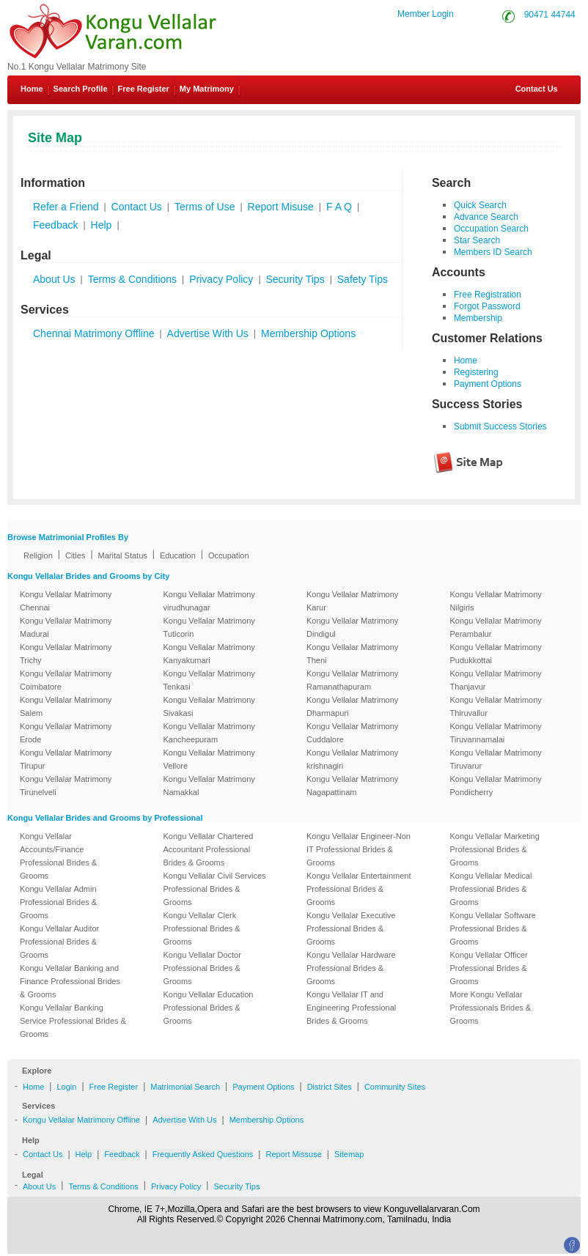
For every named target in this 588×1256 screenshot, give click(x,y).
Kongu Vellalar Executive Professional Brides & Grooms (351, 928)
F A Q (339, 207)
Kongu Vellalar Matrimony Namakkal (209, 786)
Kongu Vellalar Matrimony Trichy (65, 654)
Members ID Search (493, 252)
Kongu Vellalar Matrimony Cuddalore (352, 733)
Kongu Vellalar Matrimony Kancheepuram (209, 733)
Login (66, 1086)
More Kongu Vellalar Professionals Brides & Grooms (491, 1007)
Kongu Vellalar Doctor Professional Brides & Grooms (202, 968)
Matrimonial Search (185, 1086)
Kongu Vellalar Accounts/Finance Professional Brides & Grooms (58, 856)
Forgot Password (487, 306)
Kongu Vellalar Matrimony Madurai (65, 627)
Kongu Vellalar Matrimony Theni (352, 654)
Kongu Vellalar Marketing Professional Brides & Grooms (495, 849)
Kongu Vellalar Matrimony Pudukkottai (496, 654)
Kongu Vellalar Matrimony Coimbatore (65, 680)
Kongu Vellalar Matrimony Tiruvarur (496, 759)
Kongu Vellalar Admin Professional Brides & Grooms (58, 902)
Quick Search (480, 205)
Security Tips (295, 279)
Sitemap (349, 1154)
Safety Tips (362, 279)
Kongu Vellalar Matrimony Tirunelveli (65, 786)
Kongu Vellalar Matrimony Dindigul (352, 627)
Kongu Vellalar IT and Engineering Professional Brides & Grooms (351, 1007)
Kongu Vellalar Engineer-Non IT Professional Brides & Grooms (358, 849)
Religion (38, 555)
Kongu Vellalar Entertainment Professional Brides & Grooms (358, 888)
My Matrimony (207, 88)
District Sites (329, 1086)
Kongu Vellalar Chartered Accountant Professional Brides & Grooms (208, 849)
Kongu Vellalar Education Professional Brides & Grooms (208, 1007)
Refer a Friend (65, 207)
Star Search (477, 240)
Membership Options (308, 333)
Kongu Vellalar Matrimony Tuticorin (209, 627)
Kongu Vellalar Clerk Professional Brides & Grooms (201, 928)
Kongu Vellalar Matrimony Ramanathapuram (352, 680)
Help (101, 225)
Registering (476, 372)
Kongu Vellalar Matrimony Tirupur (65, 759)
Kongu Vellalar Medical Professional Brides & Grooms (491, 888)
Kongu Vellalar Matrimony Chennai (65, 601)
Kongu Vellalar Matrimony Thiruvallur (496, 706)
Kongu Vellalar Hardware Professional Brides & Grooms (351, 968)
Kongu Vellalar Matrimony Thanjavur (496, 680)
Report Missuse (293, 1154)
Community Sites (394, 1086)
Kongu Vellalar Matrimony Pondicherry (496, 786)
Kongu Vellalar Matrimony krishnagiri (352, 759)
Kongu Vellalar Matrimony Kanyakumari (209, 654)
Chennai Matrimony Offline (93, 333)
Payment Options (487, 384)
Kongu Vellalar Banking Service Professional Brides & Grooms (73, 1020)
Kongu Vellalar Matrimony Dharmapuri (352, 706)
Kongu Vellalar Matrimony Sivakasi (209, 706)
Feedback (55, 225)
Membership (478, 318)
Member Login (425, 14)
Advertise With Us (208, 333)
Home (32, 88)
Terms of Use (204, 207)
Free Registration (487, 294)
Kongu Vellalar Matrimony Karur (352, 601)
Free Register (143, 88)
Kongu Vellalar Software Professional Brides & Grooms (493, 928)
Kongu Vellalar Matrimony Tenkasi (209, 680)
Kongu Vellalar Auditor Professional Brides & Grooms (59, 941)
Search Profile (81, 88)
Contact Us (535, 88)
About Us (54, 279)
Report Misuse (281, 207)
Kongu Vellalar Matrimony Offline (81, 1119)
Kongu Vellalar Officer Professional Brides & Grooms (489, 968)
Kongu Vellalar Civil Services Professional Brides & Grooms (214, 888)
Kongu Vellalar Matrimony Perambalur (496, 627)
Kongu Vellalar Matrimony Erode (65, 733)
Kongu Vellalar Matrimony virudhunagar (209, 601)
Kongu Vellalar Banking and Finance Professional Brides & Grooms (70, 981)
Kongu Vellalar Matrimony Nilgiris (496, 601)
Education (178, 555)
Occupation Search (491, 229)
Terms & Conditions (132, 279)
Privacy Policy (221, 279)
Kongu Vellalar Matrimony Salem (65, 706)
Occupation (228, 555)
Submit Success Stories (500, 426)
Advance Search (486, 217)
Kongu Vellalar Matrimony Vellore (209, 759)
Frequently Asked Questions (203, 1154)
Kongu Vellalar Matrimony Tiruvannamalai (496, 733)
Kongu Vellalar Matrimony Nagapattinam (352, 786)
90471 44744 (550, 15)
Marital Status (122, 555)
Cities (75, 555)
